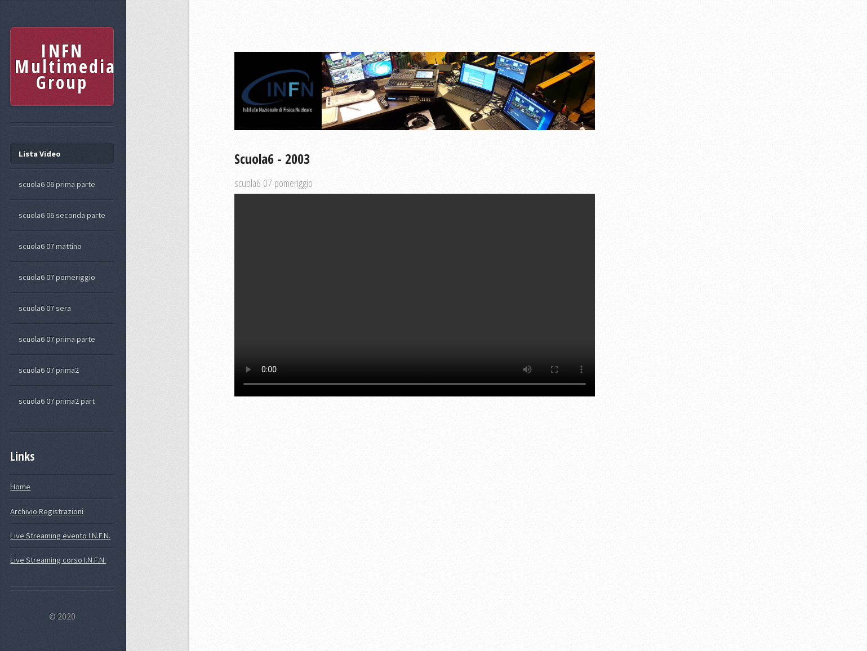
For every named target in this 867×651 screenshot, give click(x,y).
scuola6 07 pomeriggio (57, 277)
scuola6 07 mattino (50, 246)
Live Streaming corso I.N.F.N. (58, 560)
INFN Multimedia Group (64, 66)
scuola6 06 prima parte (57, 184)
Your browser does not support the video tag (414, 295)
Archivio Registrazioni (46, 511)
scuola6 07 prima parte (57, 339)
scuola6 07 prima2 (49, 370)
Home (20, 486)
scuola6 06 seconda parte (62, 215)
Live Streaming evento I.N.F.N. (60, 535)
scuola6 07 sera (45, 308)
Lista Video (40, 154)
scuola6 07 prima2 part (57, 401)
